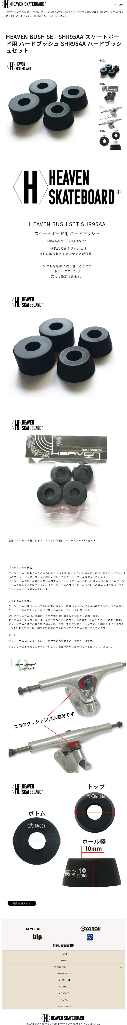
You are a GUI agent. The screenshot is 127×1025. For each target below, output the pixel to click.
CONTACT (64, 993)
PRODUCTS (60, 966)
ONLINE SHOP (64, 1006)
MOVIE (64, 999)
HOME (64, 953)
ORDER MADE (64, 973)
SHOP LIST (64, 980)
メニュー (119, 4)
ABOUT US (64, 986)
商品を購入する (22, 903)
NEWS (64, 960)
